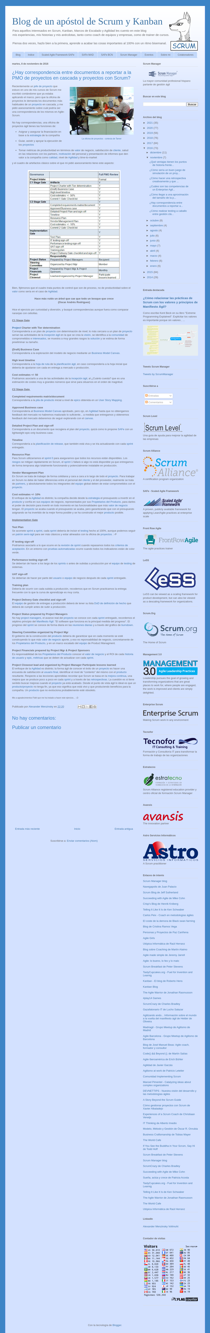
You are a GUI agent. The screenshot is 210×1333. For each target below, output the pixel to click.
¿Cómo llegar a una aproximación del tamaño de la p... (168, 196)
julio (152, 235)
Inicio (77, 828)
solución (95, 338)
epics (77, 400)
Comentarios (154, 402)
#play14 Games (152, 998)
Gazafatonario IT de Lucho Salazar (163, 1009)
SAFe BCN (107, 54)
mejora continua (117, 675)
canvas (89, 418)
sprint (130, 443)
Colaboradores (185, 54)
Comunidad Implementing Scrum (162, 1076)
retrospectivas (99, 679)
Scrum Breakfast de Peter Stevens (163, 966)
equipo (79, 483)
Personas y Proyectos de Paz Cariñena (165, 932)
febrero (154, 260)
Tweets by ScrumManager (158, 374)
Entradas (152, 395)
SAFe (121, 429)
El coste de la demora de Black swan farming (169, 920)
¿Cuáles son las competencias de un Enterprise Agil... (168, 188)
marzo (154, 255)
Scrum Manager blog (155, 881)
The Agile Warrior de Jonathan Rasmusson (167, 992)
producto (17, 501)
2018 (150, 137)
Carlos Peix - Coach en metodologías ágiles (168, 915)
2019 (150, 132)
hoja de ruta (43, 364)
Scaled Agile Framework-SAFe (58, 54)
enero (153, 265)
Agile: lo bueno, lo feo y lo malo (161, 960)
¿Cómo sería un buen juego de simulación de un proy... (167, 171)
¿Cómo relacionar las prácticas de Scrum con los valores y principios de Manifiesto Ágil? (170, 302)
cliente (117, 150)
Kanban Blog (150, 986)
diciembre (156, 152)
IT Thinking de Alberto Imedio (160, 1123)
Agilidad (73, 157)
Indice (31, 54)
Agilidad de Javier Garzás (158, 1065)
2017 (150, 143)
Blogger (116, 1325)
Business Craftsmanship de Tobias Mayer (167, 1134)
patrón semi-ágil (25, 534)
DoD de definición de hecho (110, 603)
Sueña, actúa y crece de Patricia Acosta (166, 1177)
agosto (154, 230)
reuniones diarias (82, 625)
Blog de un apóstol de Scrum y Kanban (87, 21)
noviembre (156, 157)
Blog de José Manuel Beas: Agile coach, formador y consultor (166, 1046)
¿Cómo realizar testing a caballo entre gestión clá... (168, 212)
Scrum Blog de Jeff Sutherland (160, 892)
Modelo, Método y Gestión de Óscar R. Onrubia (170, 1128)
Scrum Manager (128, 54)
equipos (45, 501)
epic (29, 657)
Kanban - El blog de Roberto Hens (163, 980)
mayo (153, 245)
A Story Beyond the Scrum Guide (162, 1099)
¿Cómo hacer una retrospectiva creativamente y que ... (167, 180)
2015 (150, 272)
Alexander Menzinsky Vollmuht (160, 1226)
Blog (18, 54)
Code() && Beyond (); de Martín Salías (165, 1053)
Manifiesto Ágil (45, 621)
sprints (62, 563)
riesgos (16, 461)
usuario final (51, 672)
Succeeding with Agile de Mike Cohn (164, 898)
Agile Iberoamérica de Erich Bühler (163, 1059)
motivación (65, 153)
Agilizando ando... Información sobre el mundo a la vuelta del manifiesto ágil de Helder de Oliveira (170, 1018)
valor (77, 150)
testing (84, 530)
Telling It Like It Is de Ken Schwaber (163, 909)
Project (16, 327)
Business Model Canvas (105, 353)
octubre (154, 220)
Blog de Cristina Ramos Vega (160, 926)
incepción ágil (52, 334)
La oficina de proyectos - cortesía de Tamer (101, 139)
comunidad (117, 334)
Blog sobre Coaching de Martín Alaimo (165, 949)
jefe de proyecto (43, 86)
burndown (127, 625)
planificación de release (49, 443)
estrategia (35, 135)
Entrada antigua (124, 828)
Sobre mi (165, 54)
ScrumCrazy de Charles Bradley (161, 1003)
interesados (39, 338)
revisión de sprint (71, 545)
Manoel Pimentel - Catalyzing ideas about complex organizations (167, 1084)
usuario (57, 577)
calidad (53, 157)
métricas (38, 657)
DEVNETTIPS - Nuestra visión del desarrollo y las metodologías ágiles (169, 1092)
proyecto (37, 104)
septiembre (157, 225)
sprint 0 (49, 458)
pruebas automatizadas (61, 548)
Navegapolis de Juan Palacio (160, 886)
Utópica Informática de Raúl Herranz (164, 943)
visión (87, 334)
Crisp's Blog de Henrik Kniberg (160, 903)
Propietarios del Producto (106, 501)
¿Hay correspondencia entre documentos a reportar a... (166, 204)
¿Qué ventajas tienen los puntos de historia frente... (168, 163)
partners (20, 483)
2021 (150, 122)
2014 (150, 277)
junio (153, 240)
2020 (150, 127)
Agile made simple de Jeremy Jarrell (164, 955)
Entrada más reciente (27, 828)
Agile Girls (149, 938)
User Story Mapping (110, 400)
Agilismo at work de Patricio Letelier (163, 1070)
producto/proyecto (22, 686)
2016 (150, 148)
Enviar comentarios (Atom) (82, 840)
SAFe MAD (88, 54)
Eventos (149, 54)
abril (153, 250)
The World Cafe (152, 1140)
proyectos (28, 144)
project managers (31, 617)
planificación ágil (66, 364)
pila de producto (45, 400)
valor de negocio (117, 505)
